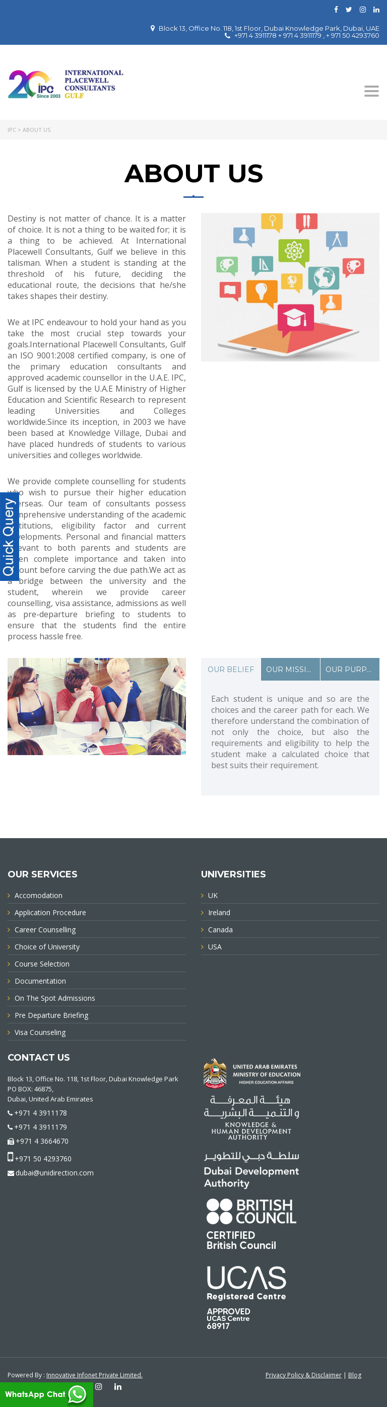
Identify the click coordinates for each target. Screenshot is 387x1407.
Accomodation (38, 895)
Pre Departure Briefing (51, 1015)
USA (215, 946)
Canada (220, 929)
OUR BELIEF (231, 669)
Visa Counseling (40, 1032)
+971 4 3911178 (40, 1113)
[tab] (231, 669)
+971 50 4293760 (43, 1158)
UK (213, 895)
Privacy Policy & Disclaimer (304, 1375)
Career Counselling (45, 929)
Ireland (219, 912)
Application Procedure (50, 912)
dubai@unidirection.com (55, 1172)
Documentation (40, 981)
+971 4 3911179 (40, 1127)
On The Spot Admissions (55, 998)
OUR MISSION (292, 669)
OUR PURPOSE (352, 669)
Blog (354, 1375)
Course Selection (42, 964)
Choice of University (47, 946)
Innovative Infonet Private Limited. (94, 1375)
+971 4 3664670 (42, 1141)
